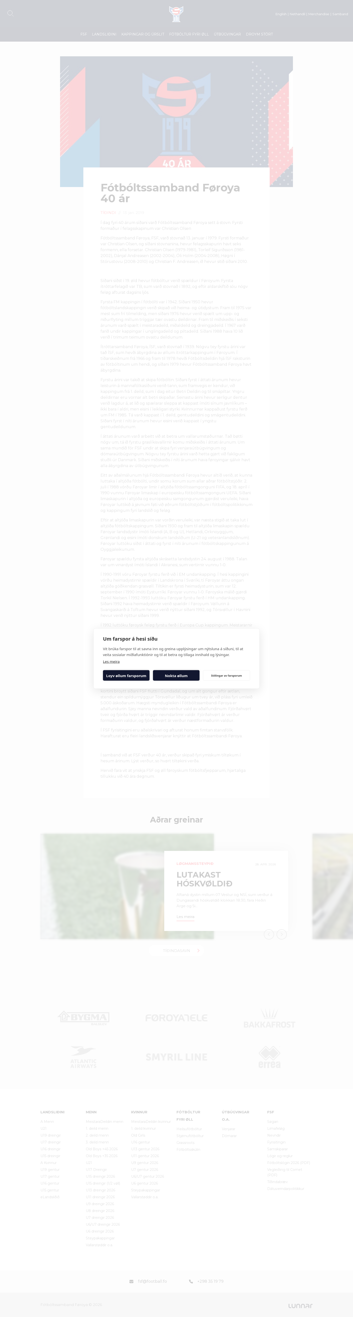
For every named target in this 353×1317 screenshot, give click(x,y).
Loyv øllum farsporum (126, 675)
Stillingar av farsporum (226, 675)
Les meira (111, 661)
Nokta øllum (176, 675)
